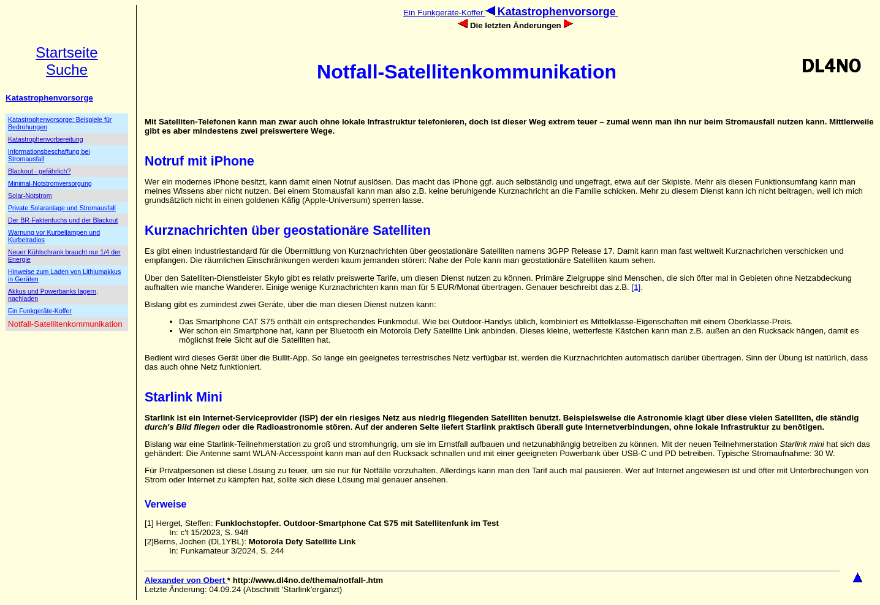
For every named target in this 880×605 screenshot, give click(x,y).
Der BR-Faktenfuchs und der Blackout (63, 220)
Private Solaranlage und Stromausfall (62, 207)
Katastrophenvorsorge (49, 97)
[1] (635, 287)
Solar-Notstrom (30, 195)
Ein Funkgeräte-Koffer (450, 12)
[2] (149, 541)
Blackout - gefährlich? (39, 171)
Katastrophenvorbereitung (45, 139)
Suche (67, 69)
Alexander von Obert (186, 580)
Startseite (66, 52)
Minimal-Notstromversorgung (50, 183)
